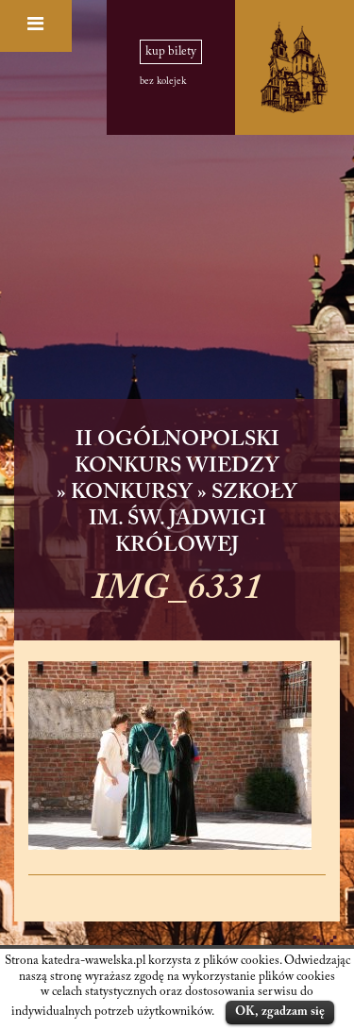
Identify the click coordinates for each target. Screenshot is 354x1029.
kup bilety (170, 51)
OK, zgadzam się (280, 1011)
